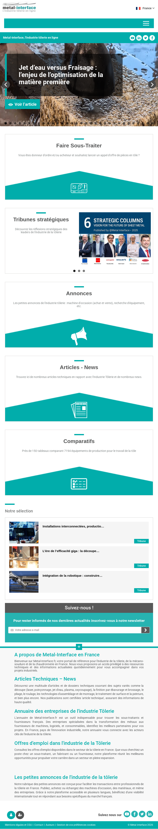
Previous (6, 85)
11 (53, 123)
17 (81, 123)
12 (58, 123)
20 (95, 123)
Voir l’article (26, 104)
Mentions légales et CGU (18, 824)
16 (77, 123)
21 (100, 123)
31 (147, 123)
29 (138, 123)
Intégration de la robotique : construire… (72, 575)
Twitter (145, 38)
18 (86, 123)
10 (48, 123)
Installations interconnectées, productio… (73, 526)
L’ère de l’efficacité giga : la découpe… (71, 551)
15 (72, 123)
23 (110, 123)
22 (105, 123)
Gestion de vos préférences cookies (76, 824)
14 (67, 123)
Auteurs (50, 824)
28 (133, 123)
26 (124, 123)
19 (91, 123)
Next (152, 85)
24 (114, 123)
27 (129, 123)
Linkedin (139, 38)
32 (152, 123)
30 (143, 123)
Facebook (152, 38)
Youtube (132, 38)
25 (119, 123)
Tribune (141, 541)
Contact (38, 824)
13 (62, 123)
